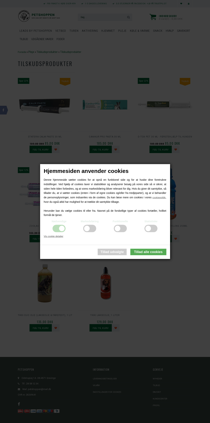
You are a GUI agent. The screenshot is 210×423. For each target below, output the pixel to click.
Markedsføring (90, 221)
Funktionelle (120, 221)
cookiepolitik (159, 197)
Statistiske (150, 221)
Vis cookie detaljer (53, 236)
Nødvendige (59, 221)
